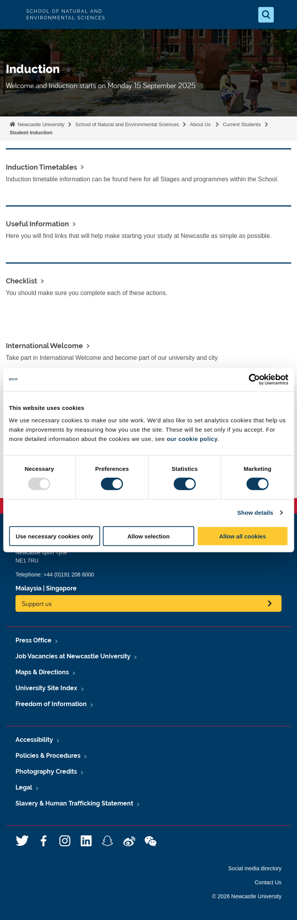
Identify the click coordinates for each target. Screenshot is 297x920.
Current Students (242, 124)
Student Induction (31, 132)
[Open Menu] (284, 15)
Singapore (61, 588)
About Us (201, 124)
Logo (12, 14)
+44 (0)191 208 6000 (68, 574)
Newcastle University (40, 124)
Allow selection (148, 536)
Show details (255, 512)
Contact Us (268, 882)
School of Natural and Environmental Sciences (127, 124)
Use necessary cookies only (54, 536)
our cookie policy (192, 438)
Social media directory (255, 868)
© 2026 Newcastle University (247, 896)
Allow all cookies (242, 536)
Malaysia (28, 588)
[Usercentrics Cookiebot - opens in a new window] (254, 379)
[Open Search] (266, 15)
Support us (37, 603)
